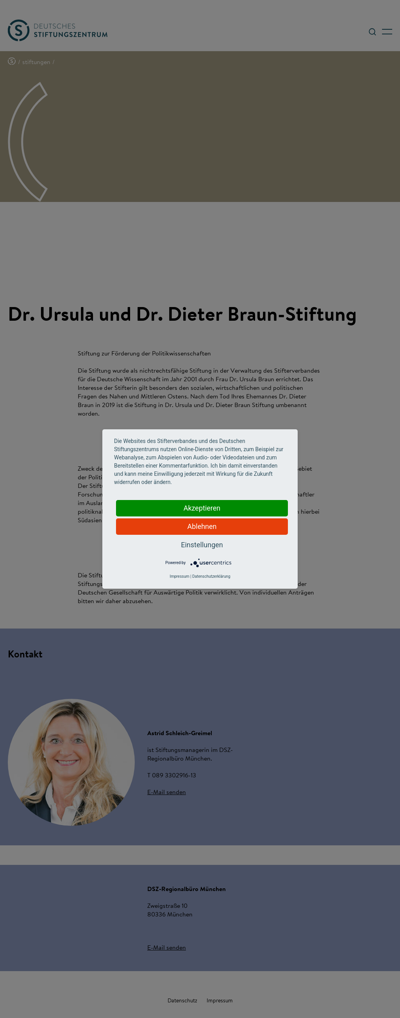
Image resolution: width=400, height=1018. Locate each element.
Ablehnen (201, 526)
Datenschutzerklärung (211, 576)
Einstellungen (202, 545)
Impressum (179, 576)
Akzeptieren (202, 508)
